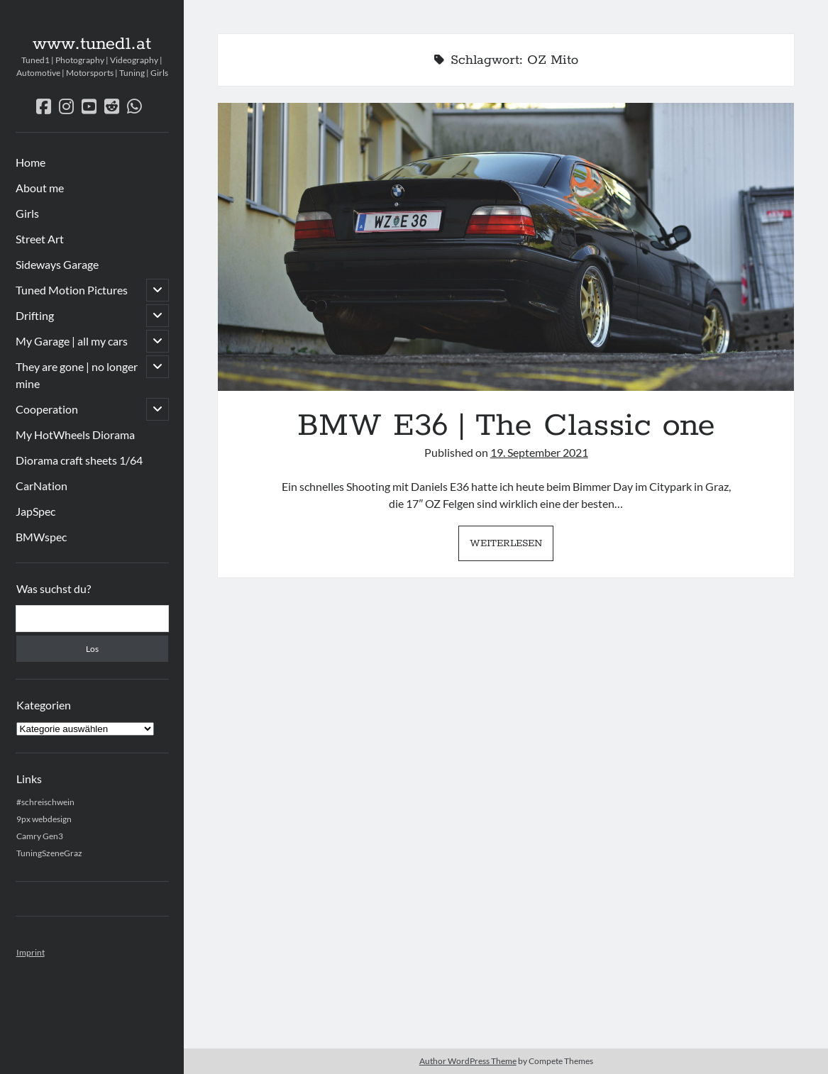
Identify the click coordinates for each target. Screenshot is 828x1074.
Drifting (35, 315)
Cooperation (47, 409)
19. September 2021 (539, 452)
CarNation (41, 485)
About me (40, 187)
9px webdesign (44, 819)
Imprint (30, 952)
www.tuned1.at (92, 44)
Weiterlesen (511, 547)
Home (30, 162)
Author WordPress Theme (468, 1061)
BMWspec (41, 536)
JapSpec (35, 511)
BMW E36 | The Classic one (506, 247)
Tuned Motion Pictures (72, 290)
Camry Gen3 (39, 836)
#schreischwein (45, 802)
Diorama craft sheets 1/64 (79, 460)
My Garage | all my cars (72, 341)
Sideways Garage (57, 264)
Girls (27, 213)
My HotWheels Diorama (75, 434)
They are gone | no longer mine (77, 375)
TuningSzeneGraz (49, 853)
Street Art (40, 238)
